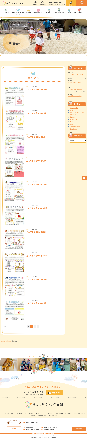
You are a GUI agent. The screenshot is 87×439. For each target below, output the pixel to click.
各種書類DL (43, 4)
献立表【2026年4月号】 (74, 82)
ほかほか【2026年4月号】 (75, 89)
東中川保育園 (29, 427)
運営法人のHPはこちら (32, 423)
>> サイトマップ (50, 435)
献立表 (71, 124)
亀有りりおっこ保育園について (18, 13)
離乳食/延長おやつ (75, 126)
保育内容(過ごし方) (38, 12)
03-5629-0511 (57, 2)
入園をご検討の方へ (59, 12)
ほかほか (72, 122)
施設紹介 (48, 12)
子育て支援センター (79, 12)
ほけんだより (73, 119)
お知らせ (72, 110)
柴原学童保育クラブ (48, 430)
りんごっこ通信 (74, 108)
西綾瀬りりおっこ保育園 (32, 430)
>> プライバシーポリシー (39, 435)
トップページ (5, 12)
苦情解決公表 (73, 129)
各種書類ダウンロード (43, 415)
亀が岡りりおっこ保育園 (50, 427)
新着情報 (35, 4)
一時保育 (69, 12)
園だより (72, 117)
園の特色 (28, 12)
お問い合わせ (71, 5)
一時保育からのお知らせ (74, 96)
